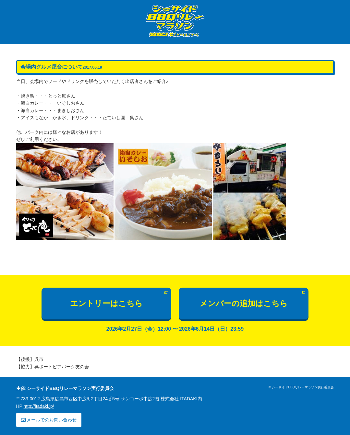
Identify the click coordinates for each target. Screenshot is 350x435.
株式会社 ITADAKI (179, 398)
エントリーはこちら (106, 303)
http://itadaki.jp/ (39, 406)
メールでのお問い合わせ (49, 419)
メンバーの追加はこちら (243, 303)
